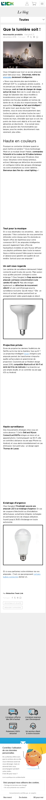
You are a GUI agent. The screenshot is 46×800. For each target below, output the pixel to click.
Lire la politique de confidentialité (13, 777)
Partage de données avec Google (15, 785)
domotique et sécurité (12, 603)
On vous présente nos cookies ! (15, 787)
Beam (26, 354)
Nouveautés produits (13, 35)
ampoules (7, 77)
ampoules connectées (12, 607)
